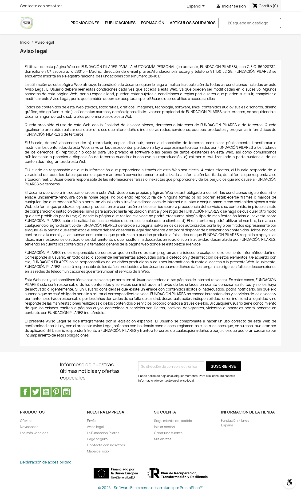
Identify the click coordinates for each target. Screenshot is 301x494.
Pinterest (56, 392)
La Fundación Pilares (103, 433)
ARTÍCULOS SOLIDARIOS (193, 22)
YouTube (46, 392)
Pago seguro (97, 439)
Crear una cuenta (168, 433)
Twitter (35, 392)
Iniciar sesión (164, 427)
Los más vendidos (34, 433)
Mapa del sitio (98, 451)
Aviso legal (95, 427)
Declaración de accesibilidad (45, 462)
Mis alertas (162, 439)
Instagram (66, 392)
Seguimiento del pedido (173, 420)
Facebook (25, 392)
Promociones (85, 22)
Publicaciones (120, 22)
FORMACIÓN (152, 22)
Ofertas (26, 420)
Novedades (29, 427)
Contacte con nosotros (41, 5)
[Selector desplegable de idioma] (196, 6)
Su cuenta (165, 412)
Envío (91, 420)
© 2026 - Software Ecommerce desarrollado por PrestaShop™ (150, 487)
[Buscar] (249, 23)
